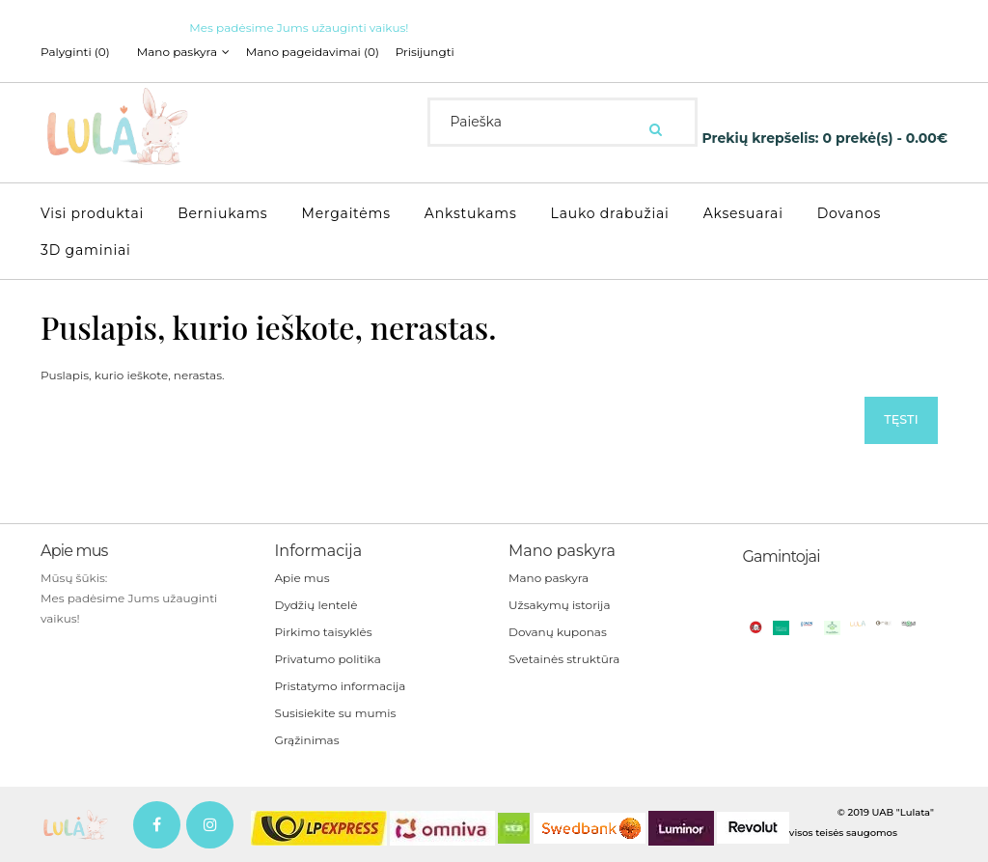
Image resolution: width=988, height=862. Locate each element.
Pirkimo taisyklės (323, 631)
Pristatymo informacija (340, 685)
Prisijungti (446, 52)
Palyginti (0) (75, 52)
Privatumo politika (328, 658)
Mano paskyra (548, 577)
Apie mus (302, 577)
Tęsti (896, 417)
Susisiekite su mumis (336, 712)
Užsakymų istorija (559, 604)
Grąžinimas (307, 739)
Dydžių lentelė (316, 604)
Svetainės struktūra (563, 658)
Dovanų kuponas (557, 631)
